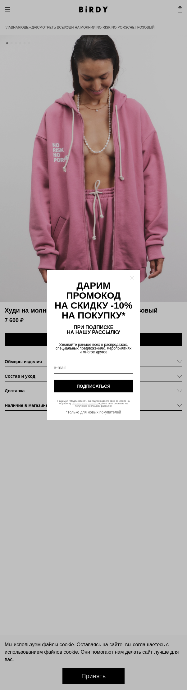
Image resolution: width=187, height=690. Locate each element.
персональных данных (85, 403)
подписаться (93, 386)
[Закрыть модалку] (132, 278)
